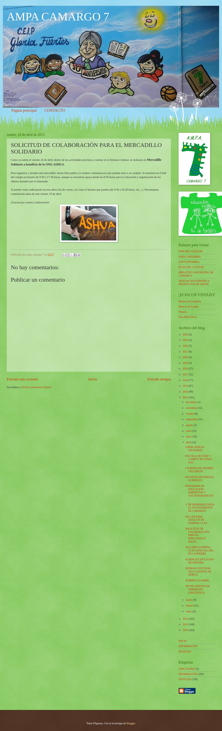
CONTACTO (55, 110)
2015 (186, 385)
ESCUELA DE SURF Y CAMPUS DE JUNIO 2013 (198, 459)
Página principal (24, 110)
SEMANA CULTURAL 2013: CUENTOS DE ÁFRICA (198, 571)
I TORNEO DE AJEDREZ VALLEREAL (199, 470)
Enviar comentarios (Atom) (36, 387)
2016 (186, 380)
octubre (190, 413)
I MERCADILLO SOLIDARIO (194, 449)
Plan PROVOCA (188, 317)
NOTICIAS (185, 679)
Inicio (92, 379)
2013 (186, 397)
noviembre (192, 407)
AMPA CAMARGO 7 (58, 16)
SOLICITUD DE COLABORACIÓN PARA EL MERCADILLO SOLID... (197, 535)
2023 (186, 340)
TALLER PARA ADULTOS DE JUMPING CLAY (196, 520)
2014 (186, 391)
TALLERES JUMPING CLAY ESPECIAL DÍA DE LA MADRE (199, 550)
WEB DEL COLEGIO (191, 251)
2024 (186, 334)
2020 (186, 357)
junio (189, 430)
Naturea (183, 311)
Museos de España (188, 306)
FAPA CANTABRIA (190, 256)
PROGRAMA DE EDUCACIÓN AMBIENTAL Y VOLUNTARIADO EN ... (199, 492)
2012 (186, 618)
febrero (190, 605)
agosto (189, 425)
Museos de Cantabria (190, 301)
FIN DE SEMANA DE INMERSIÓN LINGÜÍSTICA (197, 589)
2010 (186, 630)
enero (189, 611)
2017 (186, 374)
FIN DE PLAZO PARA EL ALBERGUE (199, 479)
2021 (186, 351)
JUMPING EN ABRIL (197, 580)
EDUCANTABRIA (189, 262)
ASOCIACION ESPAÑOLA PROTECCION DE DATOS (194, 282)
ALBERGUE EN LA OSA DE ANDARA (199, 561)
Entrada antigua (159, 379)
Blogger (130, 723)
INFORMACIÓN (188, 674)
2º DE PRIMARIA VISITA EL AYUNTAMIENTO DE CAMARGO (199, 507)
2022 (186, 345)
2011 (186, 624)
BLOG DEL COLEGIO (191, 267)
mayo (189, 436)
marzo (189, 599)
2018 (186, 368)
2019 (186, 363)
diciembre (191, 402)
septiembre (192, 419)
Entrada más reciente (22, 379)
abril (188, 442)
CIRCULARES (187, 668)
